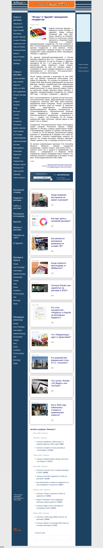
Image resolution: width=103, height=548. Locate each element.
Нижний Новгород (19, 274)
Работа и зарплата (83, 71)
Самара (16, 281)
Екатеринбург (17, 277)
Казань (15, 287)
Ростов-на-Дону (18, 294)
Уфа (14, 297)
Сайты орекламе (17, 207)
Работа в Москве (83, 64)
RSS (15, 528)
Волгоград (16, 300)
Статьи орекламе (17, 73)
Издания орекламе (18, 199)
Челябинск (16, 290)
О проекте (18, 243)
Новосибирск (17, 271)
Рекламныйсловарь (18, 191)
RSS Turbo (17, 530)
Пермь (15, 304)
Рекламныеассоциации (18, 215)
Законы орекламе (17, 228)
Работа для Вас (83, 67)
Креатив (17, 222)
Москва (15, 264)
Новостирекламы (17, 18)
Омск (15, 284)
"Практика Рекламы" (66, 167)
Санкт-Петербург (19, 267)
